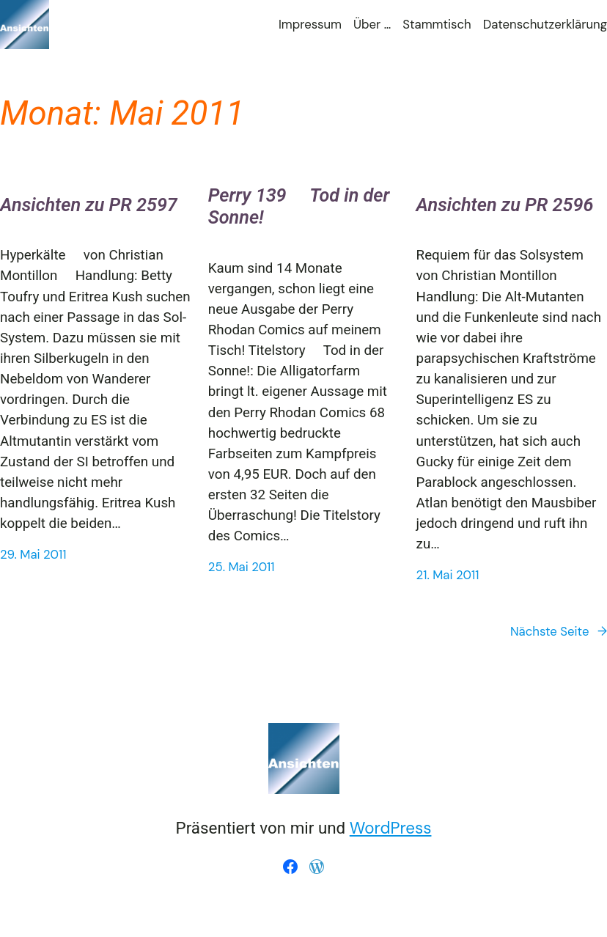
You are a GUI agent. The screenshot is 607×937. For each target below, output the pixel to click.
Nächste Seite (558, 631)
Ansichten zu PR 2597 (88, 205)
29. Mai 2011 (33, 554)
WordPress (391, 828)
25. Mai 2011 (241, 567)
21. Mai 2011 (447, 575)
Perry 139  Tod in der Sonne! (298, 206)
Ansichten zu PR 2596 (505, 205)
